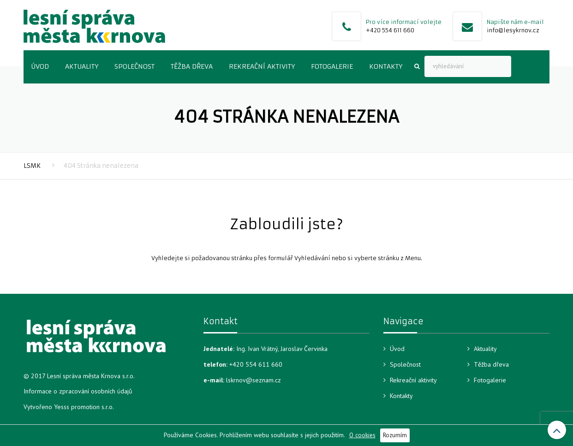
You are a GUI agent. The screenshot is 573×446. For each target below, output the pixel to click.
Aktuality (81, 66)
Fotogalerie (332, 66)
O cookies (362, 435)
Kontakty (385, 66)
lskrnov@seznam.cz (253, 380)
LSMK (32, 166)
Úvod (40, 66)
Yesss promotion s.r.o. (84, 407)
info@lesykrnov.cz (513, 30)
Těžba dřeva (192, 66)
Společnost (134, 66)
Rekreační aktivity (262, 66)
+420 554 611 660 (390, 30)
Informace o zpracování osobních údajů (78, 391)
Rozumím (395, 435)
